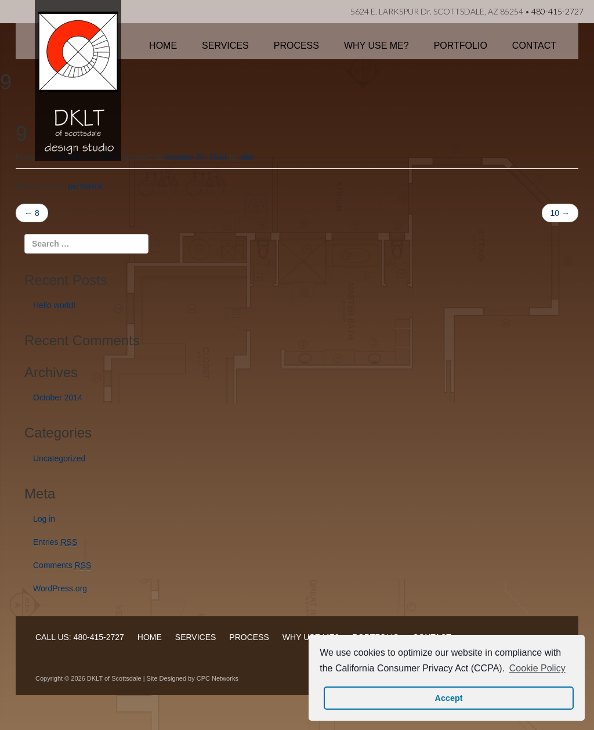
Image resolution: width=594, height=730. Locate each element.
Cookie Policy (537, 668)
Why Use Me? (376, 45)
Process (296, 45)
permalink (85, 186)
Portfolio (460, 45)
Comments (62, 565)
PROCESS (249, 637)
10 (560, 213)
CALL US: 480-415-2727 (79, 637)
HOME (149, 637)
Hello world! (54, 305)
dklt (247, 157)
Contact (534, 45)
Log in (44, 518)
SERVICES (195, 637)
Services (225, 45)
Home (163, 45)
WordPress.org (60, 588)
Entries (55, 542)
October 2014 (57, 397)
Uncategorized (59, 458)
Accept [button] (449, 698)
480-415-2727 (557, 11)
